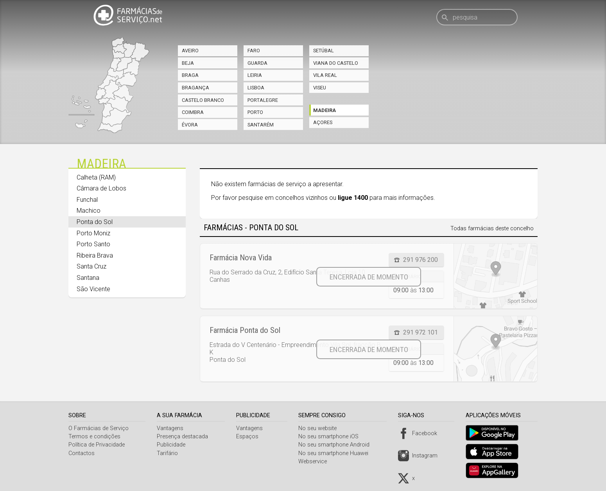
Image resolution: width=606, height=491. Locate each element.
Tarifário (168, 453)
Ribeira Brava (95, 255)
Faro (253, 50)
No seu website (320, 428)
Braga (190, 75)
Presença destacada (183, 436)
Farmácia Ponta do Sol (245, 330)
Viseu (319, 88)
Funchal (87, 199)
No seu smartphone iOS (331, 436)
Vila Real (325, 75)
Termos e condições (94, 436)
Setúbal (323, 50)
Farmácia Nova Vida (241, 257)
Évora (190, 125)
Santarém (260, 125)
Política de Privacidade (96, 444)
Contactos (81, 453)
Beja (188, 63)
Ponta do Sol (95, 222)
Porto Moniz (93, 233)
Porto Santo (93, 244)
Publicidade (172, 444)
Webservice (315, 461)
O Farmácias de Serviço (98, 428)
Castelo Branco (203, 100)
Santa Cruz (91, 266)
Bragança (195, 88)
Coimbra (193, 112)
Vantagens (171, 428)
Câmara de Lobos (101, 188)
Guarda (257, 63)
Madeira (324, 110)
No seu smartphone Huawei (336, 453)
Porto (255, 112)
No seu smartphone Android (337, 444)
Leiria (254, 75)
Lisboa (255, 88)
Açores (322, 122)
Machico (88, 210)
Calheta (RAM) (96, 177)
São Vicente (93, 289)
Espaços (249, 436)
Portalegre (262, 100)
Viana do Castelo (335, 63)
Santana (88, 277)
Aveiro (190, 50)
